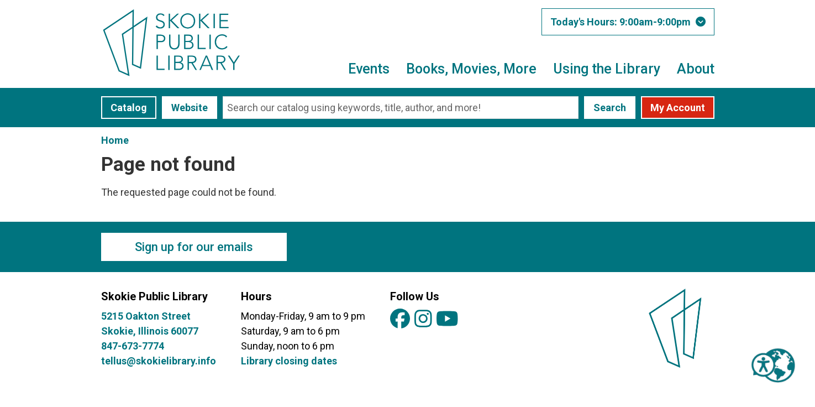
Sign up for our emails (194, 247)
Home (115, 140)
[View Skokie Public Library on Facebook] (400, 319)
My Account (677, 107)
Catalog (129, 107)
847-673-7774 (132, 346)
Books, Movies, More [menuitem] (471, 69)
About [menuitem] (695, 69)
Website (189, 107)
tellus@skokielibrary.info (158, 361)
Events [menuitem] (369, 69)
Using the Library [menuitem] (606, 69)
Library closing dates (289, 361)
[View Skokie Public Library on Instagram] (423, 319)
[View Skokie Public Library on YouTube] (447, 319)
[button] (627, 21)
